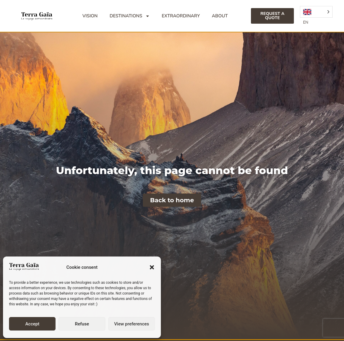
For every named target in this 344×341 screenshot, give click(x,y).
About (220, 16)
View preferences (131, 324)
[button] (152, 267)
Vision (90, 16)
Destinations (130, 16)
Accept (32, 324)
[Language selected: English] (316, 12)
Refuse (82, 324)
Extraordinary (181, 16)
